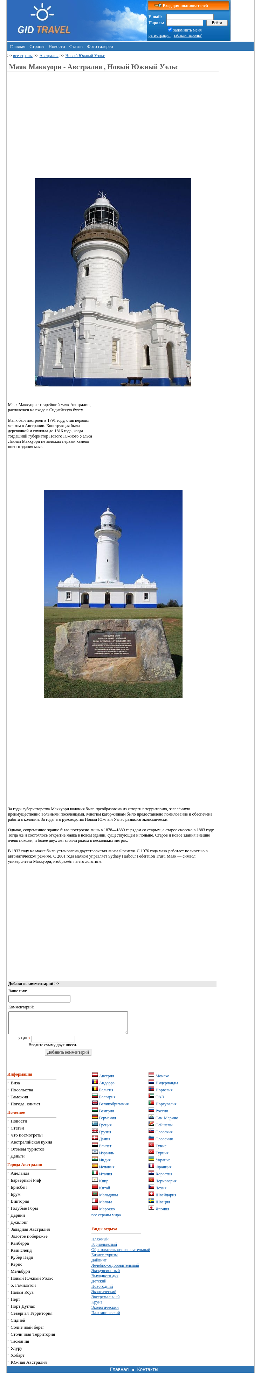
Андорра (107, 1087)
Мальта (105, 1206)
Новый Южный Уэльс (85, 55)
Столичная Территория (33, 1338)
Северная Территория (32, 1317)
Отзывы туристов (27, 1153)
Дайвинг (99, 1264)
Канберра (20, 1247)
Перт (15, 1303)
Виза (15, 1087)
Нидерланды (167, 1087)
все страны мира (106, 1219)
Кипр (104, 1185)
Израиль (106, 1157)
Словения (164, 1143)
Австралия (49, 55)
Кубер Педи (22, 1261)
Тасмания (20, 1345)
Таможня (19, 1101)
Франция (164, 1171)
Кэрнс (16, 1268)
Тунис (161, 1150)
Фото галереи (100, 46)
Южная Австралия (29, 1366)
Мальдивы (108, 1199)
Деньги (18, 1160)
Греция (105, 1129)
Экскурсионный (105, 1274)
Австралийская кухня (31, 1146)
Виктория (20, 1205)
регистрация (160, 35)
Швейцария (166, 1199)
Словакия (164, 1136)
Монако (162, 1080)
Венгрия (106, 1115)
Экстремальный (105, 1301)
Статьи (76, 46)
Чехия (161, 1192)
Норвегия (164, 1094)
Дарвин (18, 1219)
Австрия (106, 1080)
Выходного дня (104, 1280)
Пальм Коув (22, 1296)
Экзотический (103, 1295)
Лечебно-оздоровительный (115, 1269)
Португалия (166, 1108)
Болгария (107, 1101)
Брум (15, 1198)
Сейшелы (164, 1129)
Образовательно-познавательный (120, 1253)
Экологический (105, 1311)
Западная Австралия (30, 1233)
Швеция (163, 1206)
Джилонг (19, 1226)
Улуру (16, 1352)
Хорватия (164, 1178)
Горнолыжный (104, 1248)
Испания (107, 1171)
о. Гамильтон (23, 1289)
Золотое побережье (29, 1240)
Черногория (166, 1185)
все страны (23, 55)
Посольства (22, 1094)
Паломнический (105, 1316)
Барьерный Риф (26, 1184)
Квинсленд (21, 1254)
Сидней (18, 1324)
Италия (105, 1178)
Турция (162, 1157)
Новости (57, 46)
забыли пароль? (188, 35)
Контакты (147, 1373)
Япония (162, 1213)
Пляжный (100, 1243)
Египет (105, 1150)
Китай (104, 1192)
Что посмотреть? (27, 1139)
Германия (107, 1122)
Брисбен (19, 1191)
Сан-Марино (167, 1122)
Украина (163, 1164)
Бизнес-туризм (104, 1259)
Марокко (107, 1213)
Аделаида (20, 1177)
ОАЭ (160, 1101)
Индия (105, 1164)
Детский (99, 1285)
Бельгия (106, 1094)
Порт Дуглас (23, 1310)
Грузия (105, 1136)
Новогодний (102, 1290)
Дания (104, 1143)
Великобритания (114, 1108)
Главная (18, 46)
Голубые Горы (24, 1212)
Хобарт (17, 1359)
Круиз (96, 1306)
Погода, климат (25, 1108)
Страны (36, 46)
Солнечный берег (27, 1331)
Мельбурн (20, 1275)
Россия (162, 1115)
